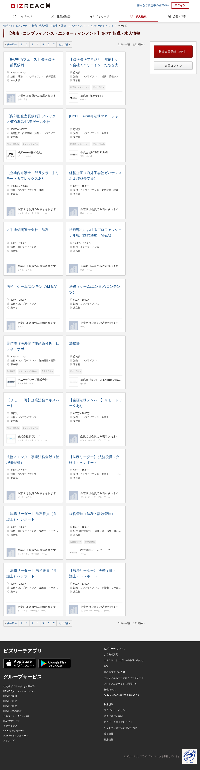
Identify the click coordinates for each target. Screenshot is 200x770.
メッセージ (102, 16)
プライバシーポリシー (115, 710)
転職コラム (110, 689)
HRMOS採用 (10, 696)
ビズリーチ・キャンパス (16, 716)
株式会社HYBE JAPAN (94, 152)
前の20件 (12, 44)
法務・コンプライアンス (74, 25)
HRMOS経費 (10, 706)
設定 (106, 666)
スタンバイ (9, 740)
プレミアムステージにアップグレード (124, 678)
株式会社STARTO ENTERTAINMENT (100, 379)
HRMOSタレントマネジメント (19, 691)
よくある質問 (111, 654)
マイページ (25, 16)
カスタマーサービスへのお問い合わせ (124, 660)
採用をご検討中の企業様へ (153, 5)
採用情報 (108, 739)
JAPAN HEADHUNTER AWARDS (121, 695)
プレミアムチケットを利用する (120, 683)
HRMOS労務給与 (12, 711)
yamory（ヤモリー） (14, 730)
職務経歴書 (64, 16)
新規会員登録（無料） (173, 51)
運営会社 (108, 733)
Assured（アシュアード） (17, 735)
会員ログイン (173, 65)
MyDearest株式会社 (30, 152)
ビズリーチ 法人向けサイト (118, 722)
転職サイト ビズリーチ (15, 25)
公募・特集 (180, 16)
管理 (55, 25)
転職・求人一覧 (40, 25)
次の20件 (63, 44)
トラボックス (10, 725)
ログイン (180, 5)
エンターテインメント (102, 25)
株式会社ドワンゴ (28, 436)
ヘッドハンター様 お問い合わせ (120, 727)
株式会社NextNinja (91, 95)
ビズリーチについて (114, 648)
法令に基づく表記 (113, 716)
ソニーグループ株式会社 (33, 379)
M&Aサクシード (11, 720)
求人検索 (141, 16)
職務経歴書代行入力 (114, 672)
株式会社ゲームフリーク (95, 550)
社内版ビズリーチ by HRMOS (19, 686)
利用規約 (108, 704)
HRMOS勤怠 (10, 701)
